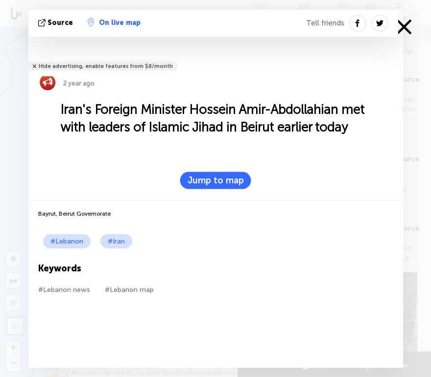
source (56, 23)
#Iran (116, 241)
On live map (114, 22)
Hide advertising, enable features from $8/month (106, 66)
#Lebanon (66, 241)
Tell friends (325, 23)
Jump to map (216, 180)
